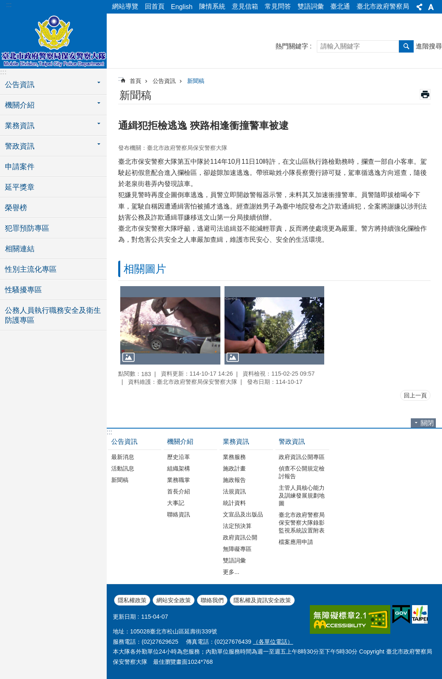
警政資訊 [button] (19, 146)
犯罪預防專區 (27, 228)
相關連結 (19, 249)
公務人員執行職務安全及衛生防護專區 (53, 315)
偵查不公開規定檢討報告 (302, 472)
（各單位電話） (273, 641)
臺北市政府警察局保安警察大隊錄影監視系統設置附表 (302, 523)
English (181, 6)
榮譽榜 (16, 208)
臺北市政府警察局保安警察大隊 (53, 40)
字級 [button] (431, 7)
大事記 (175, 503)
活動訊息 (122, 468)
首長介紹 (178, 491)
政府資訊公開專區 (302, 457)
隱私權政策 (132, 600)
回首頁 (155, 6)
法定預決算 (237, 526)
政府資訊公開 (240, 537)
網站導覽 (125, 6)
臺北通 (340, 6)
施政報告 (234, 480)
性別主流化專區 (31, 269)
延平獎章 (19, 187)
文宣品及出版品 (243, 514)
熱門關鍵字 (291, 46)
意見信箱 (245, 6)
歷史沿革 (178, 457)
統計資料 (234, 503)
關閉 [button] (427, 423)
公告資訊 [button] (19, 84)
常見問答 (278, 6)
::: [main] (121, 78)
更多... (231, 572)
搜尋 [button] (406, 46)
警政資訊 (292, 441)
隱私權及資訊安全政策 (262, 600)
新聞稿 (195, 81)
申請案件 (19, 167)
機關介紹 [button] (19, 105)
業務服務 (234, 457)
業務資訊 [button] (19, 126)
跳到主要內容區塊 (4, 4)
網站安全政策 (173, 600)
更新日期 (124, 616)
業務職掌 (178, 480)
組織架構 (178, 468)
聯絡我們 (212, 600)
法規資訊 (234, 491)
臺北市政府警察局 (383, 6)
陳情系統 (212, 6)
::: (8, 4)
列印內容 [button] (425, 94)
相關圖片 (145, 269)
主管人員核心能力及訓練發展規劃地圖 (302, 495)
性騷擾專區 (23, 290)
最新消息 (122, 457)
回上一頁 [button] (415, 395)
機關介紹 (180, 441)
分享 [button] (419, 7)
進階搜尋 (429, 46)
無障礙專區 (237, 549)
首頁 (135, 81)
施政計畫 (234, 468)
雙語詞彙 (311, 6)
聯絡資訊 (178, 514)
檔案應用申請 (296, 542)
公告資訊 (164, 81)
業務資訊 (236, 441)
